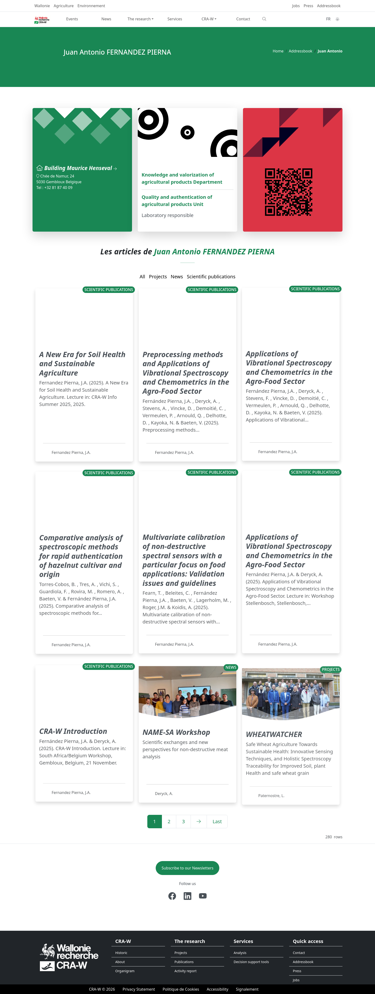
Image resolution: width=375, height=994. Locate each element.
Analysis (240, 952)
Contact (243, 19)
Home (278, 51)
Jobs (296, 5)
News (106, 19)
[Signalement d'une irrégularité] (247, 989)
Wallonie (42, 5)
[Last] (217, 821)
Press (308, 5)
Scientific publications (211, 276)
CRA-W (208, 19)
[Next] (199, 821)
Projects (158, 276)
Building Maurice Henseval (82, 168)
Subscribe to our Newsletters (188, 868)
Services (174, 19)
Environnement (91, 5)
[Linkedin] (187, 896)
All (142, 276)
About (120, 962)
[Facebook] (172, 896)
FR (328, 19)
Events (72, 19)
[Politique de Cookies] (181, 989)
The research (139, 19)
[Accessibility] (217, 989)
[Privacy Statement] (139, 989)
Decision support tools (251, 962)
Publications (184, 962)
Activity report (186, 971)
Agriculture (64, 5)
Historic (121, 952)
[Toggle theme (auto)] (337, 19)
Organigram (124, 971)
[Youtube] (203, 896)
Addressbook (329, 5)
